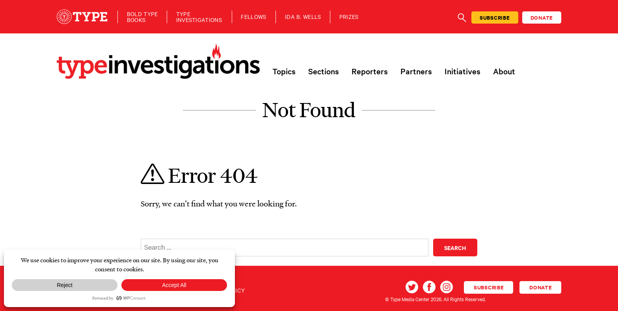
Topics (284, 71)
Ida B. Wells (303, 17)
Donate (542, 17)
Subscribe (495, 17)
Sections (323, 71)
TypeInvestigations (199, 17)
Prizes (349, 17)
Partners (416, 71)
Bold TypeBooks (142, 17)
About (504, 71)
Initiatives (462, 71)
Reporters (370, 71)
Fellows (253, 17)
